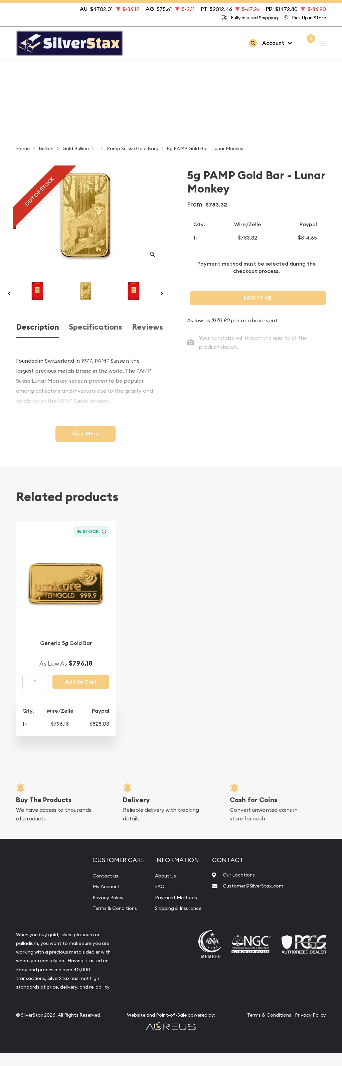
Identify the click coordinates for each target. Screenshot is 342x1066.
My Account (101, 899)
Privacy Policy (103, 910)
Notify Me (258, 297)
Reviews (147, 340)
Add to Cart (81, 695)
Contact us (100, 888)
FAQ (153, 899)
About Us (159, 888)
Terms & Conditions (110, 921)
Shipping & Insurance (174, 921)
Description (37, 340)
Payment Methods (172, 910)
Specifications (95, 340)
